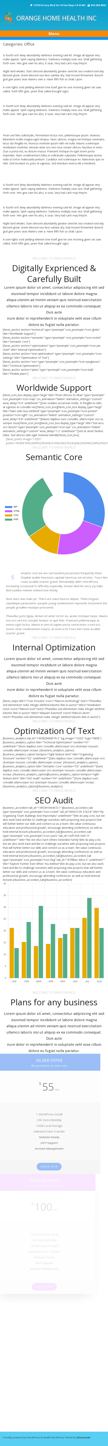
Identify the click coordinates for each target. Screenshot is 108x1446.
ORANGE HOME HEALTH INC (50, 18)
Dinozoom (83, 1437)
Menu (54, 33)
